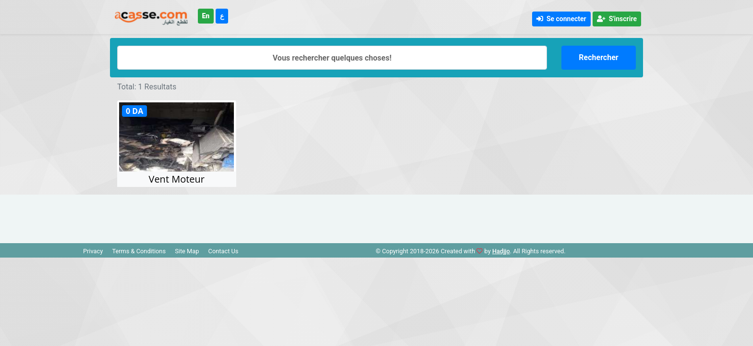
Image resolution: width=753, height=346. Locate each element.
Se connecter (561, 19)
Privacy (93, 251)
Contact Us (223, 251)
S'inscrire (617, 19)
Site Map (187, 251)
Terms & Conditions (139, 251)
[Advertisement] (376, 216)
